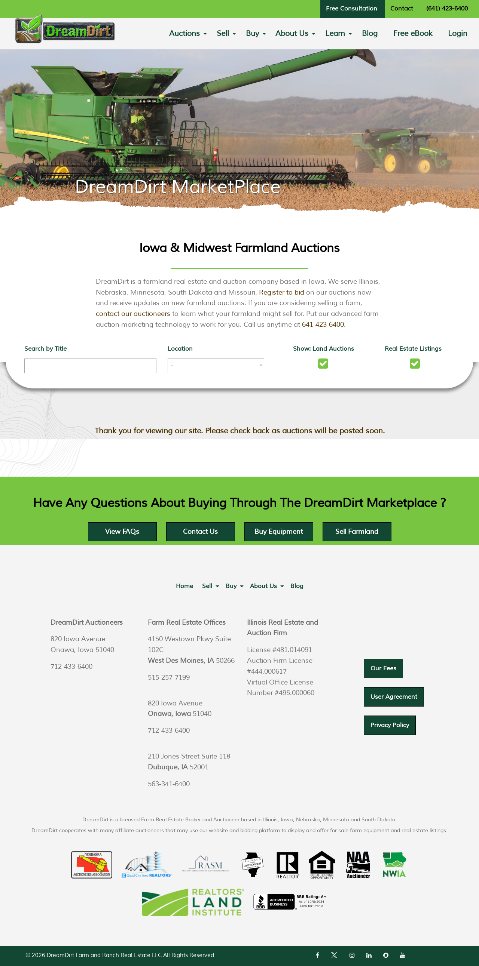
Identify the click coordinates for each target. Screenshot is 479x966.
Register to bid (281, 292)
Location (180, 349)
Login (457, 33)
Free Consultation (351, 8)
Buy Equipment (278, 531)
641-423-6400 (323, 324)
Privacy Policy (389, 725)
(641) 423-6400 (447, 8)
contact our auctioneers (133, 314)
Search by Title (45, 349)
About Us (291, 33)
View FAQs (122, 531)
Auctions (184, 33)
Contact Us (200, 531)
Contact (401, 8)
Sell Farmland (356, 531)
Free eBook (413, 33)
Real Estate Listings (413, 349)
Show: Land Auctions (323, 349)
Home (184, 586)
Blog (370, 33)
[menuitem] (185, 33)
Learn (335, 33)
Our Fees (383, 668)
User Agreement (393, 697)
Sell (223, 33)
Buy (252, 33)
